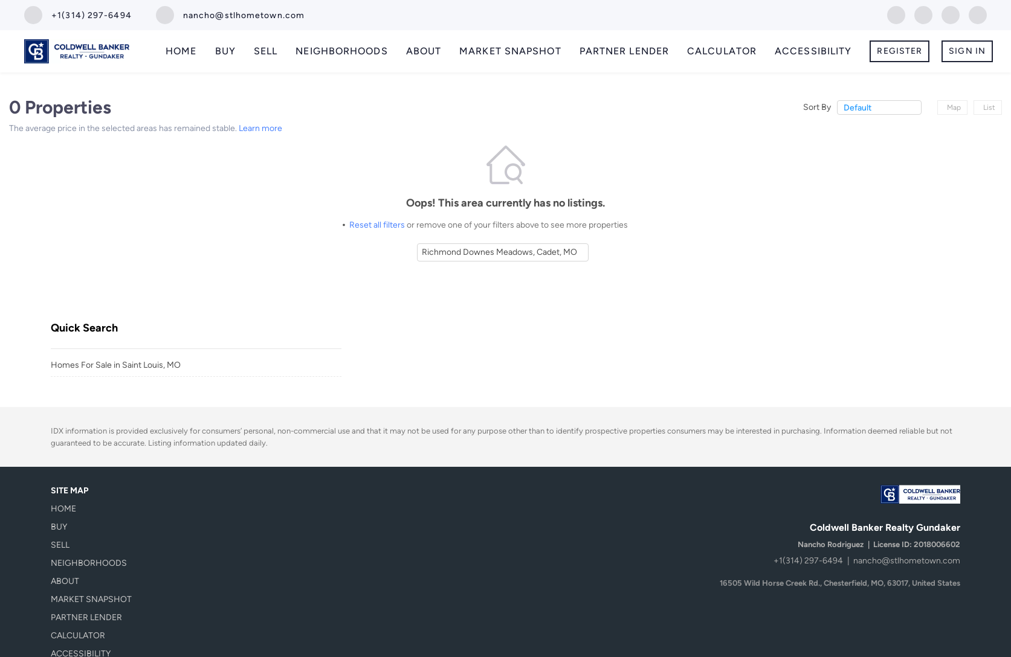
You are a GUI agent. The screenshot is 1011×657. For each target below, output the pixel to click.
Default (857, 108)
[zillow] (923, 14)
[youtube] (978, 14)
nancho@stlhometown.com (906, 561)
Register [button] (899, 51)
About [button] (424, 51)
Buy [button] (225, 51)
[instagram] (951, 14)
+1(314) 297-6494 (808, 561)
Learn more (260, 128)
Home (181, 51)
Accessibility (813, 51)
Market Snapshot (510, 51)
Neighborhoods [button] (341, 51)
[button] (95, 509)
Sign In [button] (967, 51)
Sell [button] (265, 51)
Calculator (722, 51)
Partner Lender (624, 51)
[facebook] (896, 14)
